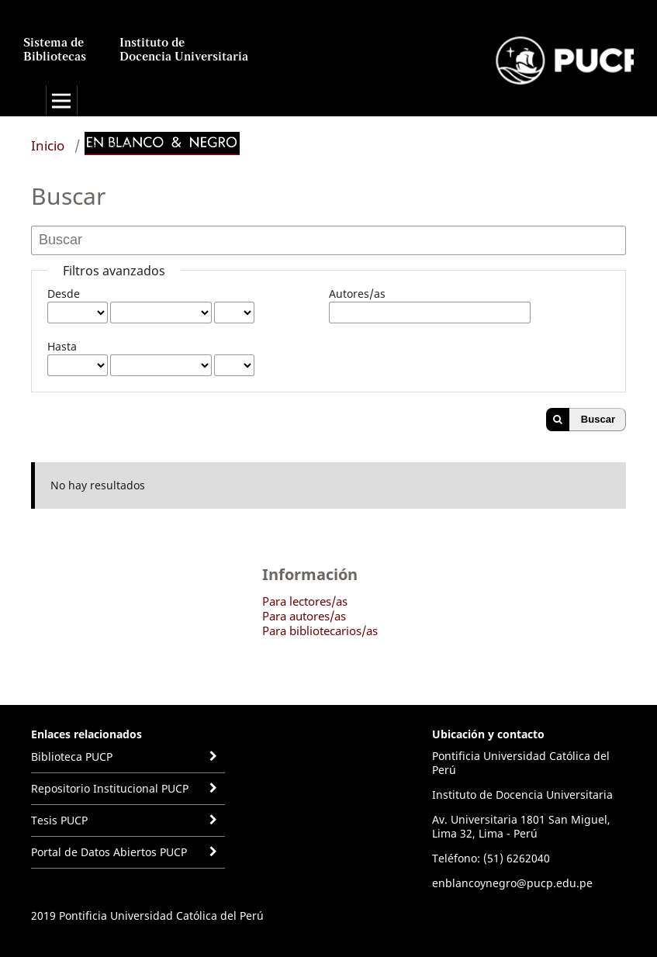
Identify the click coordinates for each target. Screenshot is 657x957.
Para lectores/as (305, 601)
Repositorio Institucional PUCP (109, 788)
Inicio (47, 145)
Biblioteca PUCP (71, 756)
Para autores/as (304, 616)
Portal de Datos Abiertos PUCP (109, 852)
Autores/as (357, 293)
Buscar (598, 419)
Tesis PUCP (59, 820)
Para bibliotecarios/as (320, 630)
